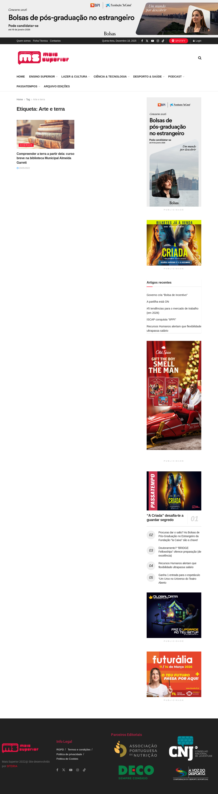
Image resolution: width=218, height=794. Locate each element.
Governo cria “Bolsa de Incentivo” (167, 295)
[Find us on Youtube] (152, 40)
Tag (28, 99)
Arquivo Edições (57, 86)
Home (21, 76)
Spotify (178, 40)
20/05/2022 (23, 168)
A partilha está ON (158, 301)
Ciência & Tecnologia (110, 76)
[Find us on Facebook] (142, 40)
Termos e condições (79, 749)
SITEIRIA (12, 766)
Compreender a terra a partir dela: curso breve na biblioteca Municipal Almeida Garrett (45, 158)
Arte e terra (39, 99)
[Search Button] (199, 58)
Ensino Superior (42, 76)
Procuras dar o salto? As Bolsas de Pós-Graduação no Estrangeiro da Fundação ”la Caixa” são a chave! (178, 536)
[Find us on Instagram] (158, 40)
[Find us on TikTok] (163, 41)
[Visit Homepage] (43, 58)
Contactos (55, 40)
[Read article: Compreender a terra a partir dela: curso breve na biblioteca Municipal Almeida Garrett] (45, 134)
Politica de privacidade (69, 754)
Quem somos (24, 40)
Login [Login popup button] (197, 40)
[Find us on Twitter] (147, 40)
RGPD (60, 749)
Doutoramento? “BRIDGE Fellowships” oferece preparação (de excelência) (179, 551)
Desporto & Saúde (147, 76)
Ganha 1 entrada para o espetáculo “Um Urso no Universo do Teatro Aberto (179, 578)
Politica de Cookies (67, 758)
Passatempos (27, 86)
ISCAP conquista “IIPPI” (161, 319)
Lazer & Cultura (74, 76)
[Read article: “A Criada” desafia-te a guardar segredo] (174, 490)
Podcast (175, 76)
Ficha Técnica (40, 40)
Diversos (26, 145)
